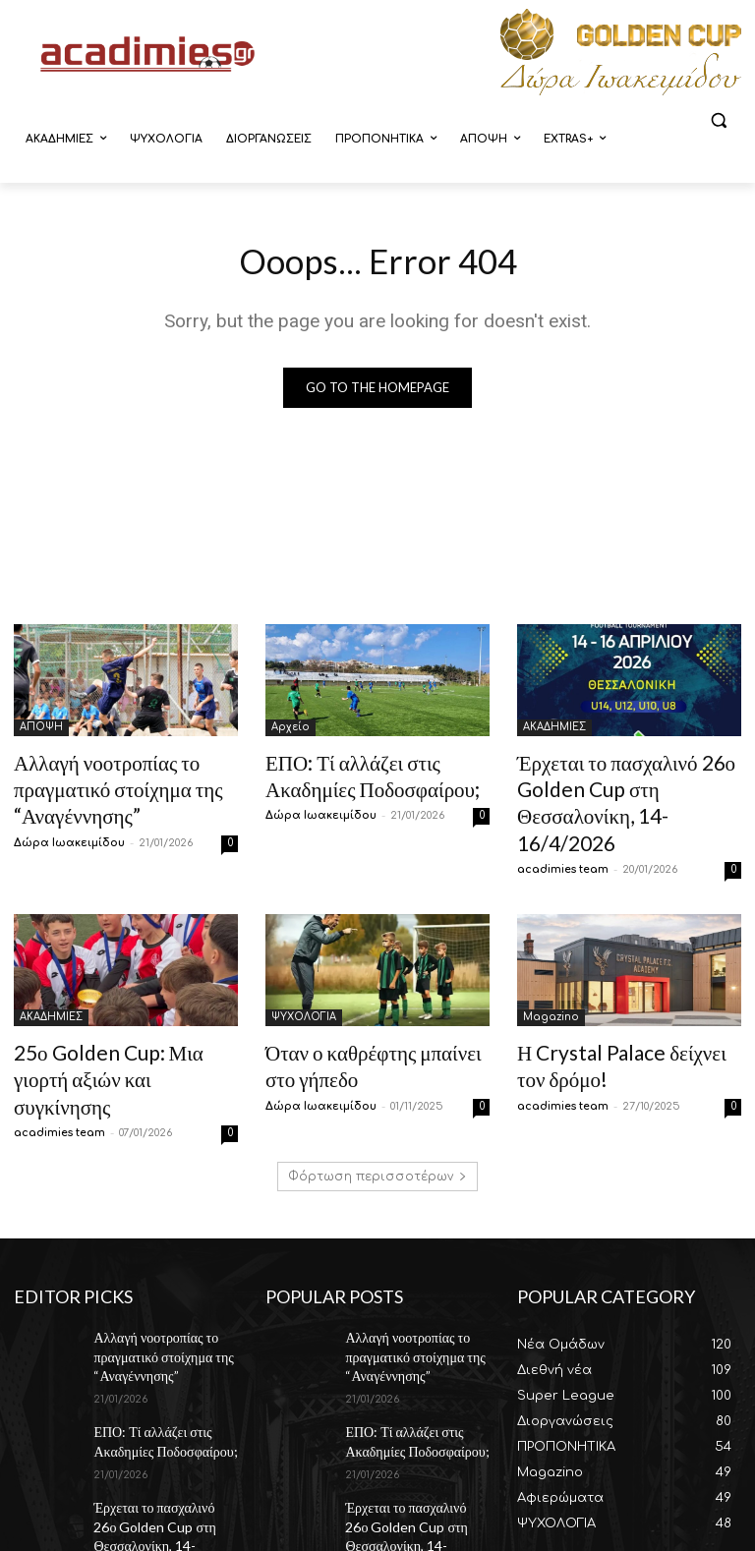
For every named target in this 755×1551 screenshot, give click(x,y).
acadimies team (563, 832)
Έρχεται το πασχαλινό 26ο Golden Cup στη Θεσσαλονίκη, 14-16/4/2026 (623, 785)
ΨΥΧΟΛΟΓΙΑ (303, 979)
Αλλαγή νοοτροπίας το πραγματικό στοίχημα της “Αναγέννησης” (98, 785)
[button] (718, 120)
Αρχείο (290, 730)
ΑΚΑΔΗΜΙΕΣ (554, 730)
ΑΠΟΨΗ (41, 730)
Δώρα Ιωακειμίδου (69, 832)
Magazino (551, 979)
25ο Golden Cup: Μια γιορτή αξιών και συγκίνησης (113, 1023)
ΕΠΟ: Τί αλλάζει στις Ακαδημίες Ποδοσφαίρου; (154, 1354)
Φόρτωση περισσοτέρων (377, 1102)
